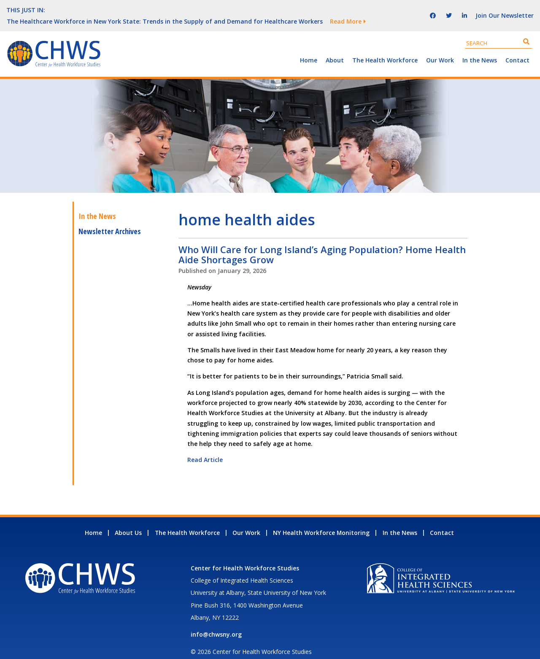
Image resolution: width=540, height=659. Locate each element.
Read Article (205, 448)
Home (308, 49)
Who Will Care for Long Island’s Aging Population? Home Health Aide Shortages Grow (322, 243)
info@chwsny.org (216, 623)
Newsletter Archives (109, 220)
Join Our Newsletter (504, 9)
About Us (128, 521)
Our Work (440, 49)
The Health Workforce (385, 49)
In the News (479, 49)
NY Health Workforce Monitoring (321, 521)
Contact (517, 49)
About (335, 49)
